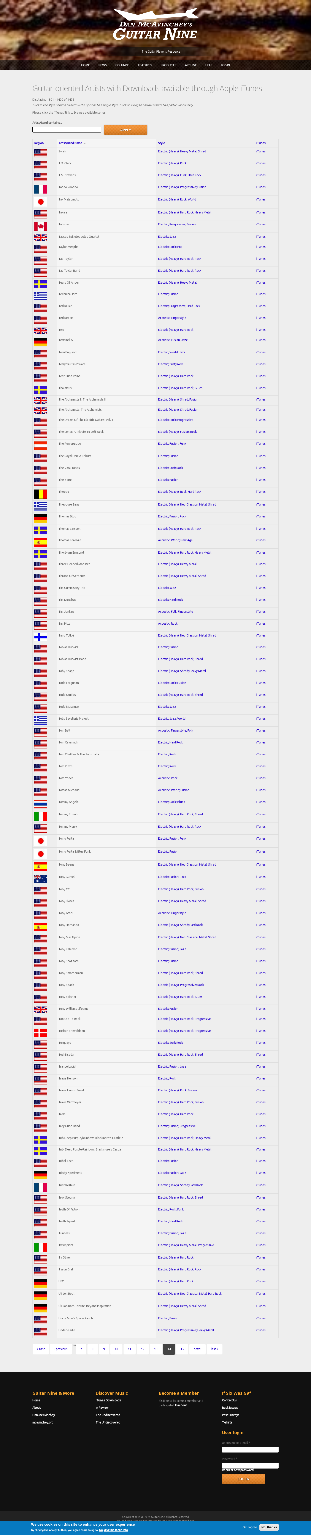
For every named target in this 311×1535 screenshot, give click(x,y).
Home (85, 65)
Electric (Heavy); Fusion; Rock (177, 431)
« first (41, 1349)
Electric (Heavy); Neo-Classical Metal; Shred (187, 504)
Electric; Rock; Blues (171, 802)
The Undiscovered (108, 1422)
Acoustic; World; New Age (175, 540)
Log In (225, 65)
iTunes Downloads (108, 1400)
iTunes (261, 143)
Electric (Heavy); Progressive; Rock (181, 985)
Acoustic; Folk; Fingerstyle (175, 611)
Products (168, 65)
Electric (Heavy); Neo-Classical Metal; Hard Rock (190, 1293)
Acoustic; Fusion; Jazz (173, 340)
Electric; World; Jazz (172, 352)
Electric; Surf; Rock (170, 364)
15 (182, 1349)
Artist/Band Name (72, 143)
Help (208, 65)
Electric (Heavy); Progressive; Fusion (182, 187)
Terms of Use (178, 1524)
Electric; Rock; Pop (170, 247)
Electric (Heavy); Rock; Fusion (177, 1090)
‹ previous (61, 1349)
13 (156, 1349)
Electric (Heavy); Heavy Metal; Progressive (186, 1245)
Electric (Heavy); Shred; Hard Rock (180, 925)
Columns (122, 65)
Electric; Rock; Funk (171, 1209)
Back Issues (230, 1407)
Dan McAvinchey (43, 1415)
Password (229, 1459)
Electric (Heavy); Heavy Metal (177, 282)
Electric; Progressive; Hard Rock (179, 306)
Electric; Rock (167, 754)
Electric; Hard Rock (170, 599)
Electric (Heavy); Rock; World (177, 199)
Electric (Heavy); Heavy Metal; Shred (182, 151)
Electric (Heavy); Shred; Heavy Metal (182, 671)
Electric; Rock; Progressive (175, 420)
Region (39, 143)
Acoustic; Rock (168, 623)
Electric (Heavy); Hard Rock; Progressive (184, 1019)
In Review (102, 1407)
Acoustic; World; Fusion (173, 790)
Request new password (238, 1470)
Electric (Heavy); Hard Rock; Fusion (181, 889)
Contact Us (229, 1400)
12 (142, 1349)
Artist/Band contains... (47, 122)
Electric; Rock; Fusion (172, 683)
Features (145, 65)
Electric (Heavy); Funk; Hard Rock (179, 175)
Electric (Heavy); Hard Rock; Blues (180, 388)
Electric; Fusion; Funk (172, 443)
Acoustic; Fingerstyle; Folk (175, 730)
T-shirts (227, 1422)
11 (129, 1349)
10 (116, 1349)
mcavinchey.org (42, 1422)
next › (197, 1349)
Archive (191, 65)
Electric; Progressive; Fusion (177, 224)
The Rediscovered (108, 1415)
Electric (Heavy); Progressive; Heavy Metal (186, 1330)
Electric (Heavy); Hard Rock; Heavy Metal (184, 212)
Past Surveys (230, 1415)
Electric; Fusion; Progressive (177, 1126)
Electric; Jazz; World (172, 718)
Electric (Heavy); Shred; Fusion (178, 399)
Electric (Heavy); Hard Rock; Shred (180, 659)
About (36, 1407)
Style (161, 143)
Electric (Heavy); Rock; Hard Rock (179, 491)
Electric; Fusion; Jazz (172, 949)
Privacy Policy (207, 1524)
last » (214, 1349)
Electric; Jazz (167, 236)
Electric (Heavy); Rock (172, 163)
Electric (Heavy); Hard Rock (176, 329)
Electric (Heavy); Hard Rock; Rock (179, 258)
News (102, 65)
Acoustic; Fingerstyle (172, 318)
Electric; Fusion (168, 294)
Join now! (180, 1405)
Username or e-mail (236, 1443)
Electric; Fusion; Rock (172, 516)
